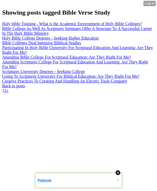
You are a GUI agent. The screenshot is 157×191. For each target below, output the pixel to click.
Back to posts (13, 86)
